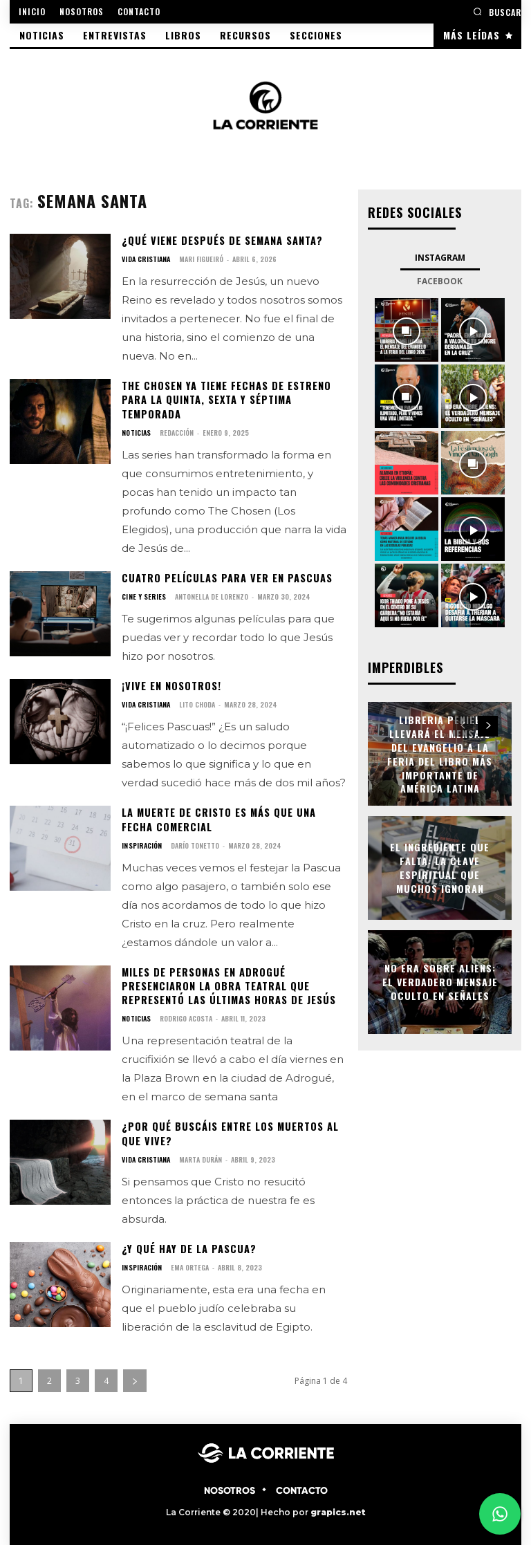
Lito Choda (196, 701)
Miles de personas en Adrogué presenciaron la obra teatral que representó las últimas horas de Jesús (228, 982)
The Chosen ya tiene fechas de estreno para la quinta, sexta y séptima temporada (225, 399)
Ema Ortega (188, 1261)
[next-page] (135, 1374)
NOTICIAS (136, 430)
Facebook (440, 280)
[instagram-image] (406, 329)
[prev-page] (463, 724)
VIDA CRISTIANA (145, 259)
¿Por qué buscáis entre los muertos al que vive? (229, 1128)
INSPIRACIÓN (141, 842)
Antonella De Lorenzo (210, 594)
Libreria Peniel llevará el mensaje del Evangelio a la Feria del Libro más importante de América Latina (439, 753)
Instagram (440, 257)
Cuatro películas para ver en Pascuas (225, 575)
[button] (497, 11)
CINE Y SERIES (143, 594)
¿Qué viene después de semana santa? (220, 240)
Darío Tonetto (193, 842)
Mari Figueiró (200, 259)
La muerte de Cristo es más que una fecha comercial (234, 816)
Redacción (176, 430)
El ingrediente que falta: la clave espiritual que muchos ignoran (440, 866)
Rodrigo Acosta (185, 1013)
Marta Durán (199, 1154)
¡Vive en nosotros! (171, 683)
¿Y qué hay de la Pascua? (187, 1243)
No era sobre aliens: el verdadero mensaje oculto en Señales (440, 980)
